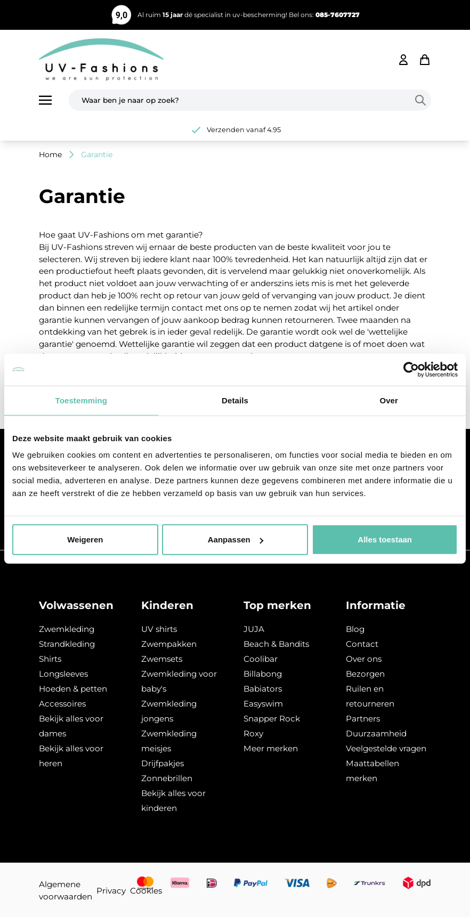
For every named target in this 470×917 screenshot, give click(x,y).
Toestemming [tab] (81, 399)
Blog (355, 629)
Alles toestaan (385, 539)
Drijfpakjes (162, 763)
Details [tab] (235, 399)
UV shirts (159, 629)
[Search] (422, 100)
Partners (363, 718)
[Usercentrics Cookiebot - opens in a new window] (411, 369)
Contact (362, 644)
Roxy (253, 733)
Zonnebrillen (166, 778)
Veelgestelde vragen (386, 748)
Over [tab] (388, 399)
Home (50, 154)
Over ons (364, 659)
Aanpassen (235, 539)
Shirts (50, 659)
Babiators (263, 689)
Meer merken (271, 748)
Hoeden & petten (73, 689)
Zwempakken (169, 644)
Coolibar (261, 659)
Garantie (96, 154)
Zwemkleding (66, 629)
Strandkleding (67, 644)
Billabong (263, 674)
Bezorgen (365, 674)
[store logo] (101, 59)
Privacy (111, 891)
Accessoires (62, 704)
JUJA (254, 629)
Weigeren (85, 539)
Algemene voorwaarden (65, 890)
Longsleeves (63, 674)
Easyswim (263, 704)
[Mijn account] (403, 59)
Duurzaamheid (376, 733)
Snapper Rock (272, 718)
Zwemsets (161, 659)
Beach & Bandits (276, 644)
